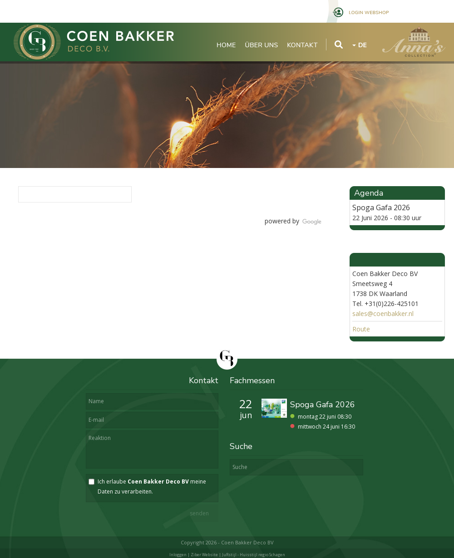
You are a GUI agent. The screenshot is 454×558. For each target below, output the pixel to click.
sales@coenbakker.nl (383, 313)
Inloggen (178, 555)
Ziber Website (204, 555)
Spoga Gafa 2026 (381, 207)
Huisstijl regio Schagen (262, 555)
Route (361, 329)
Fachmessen (252, 380)
